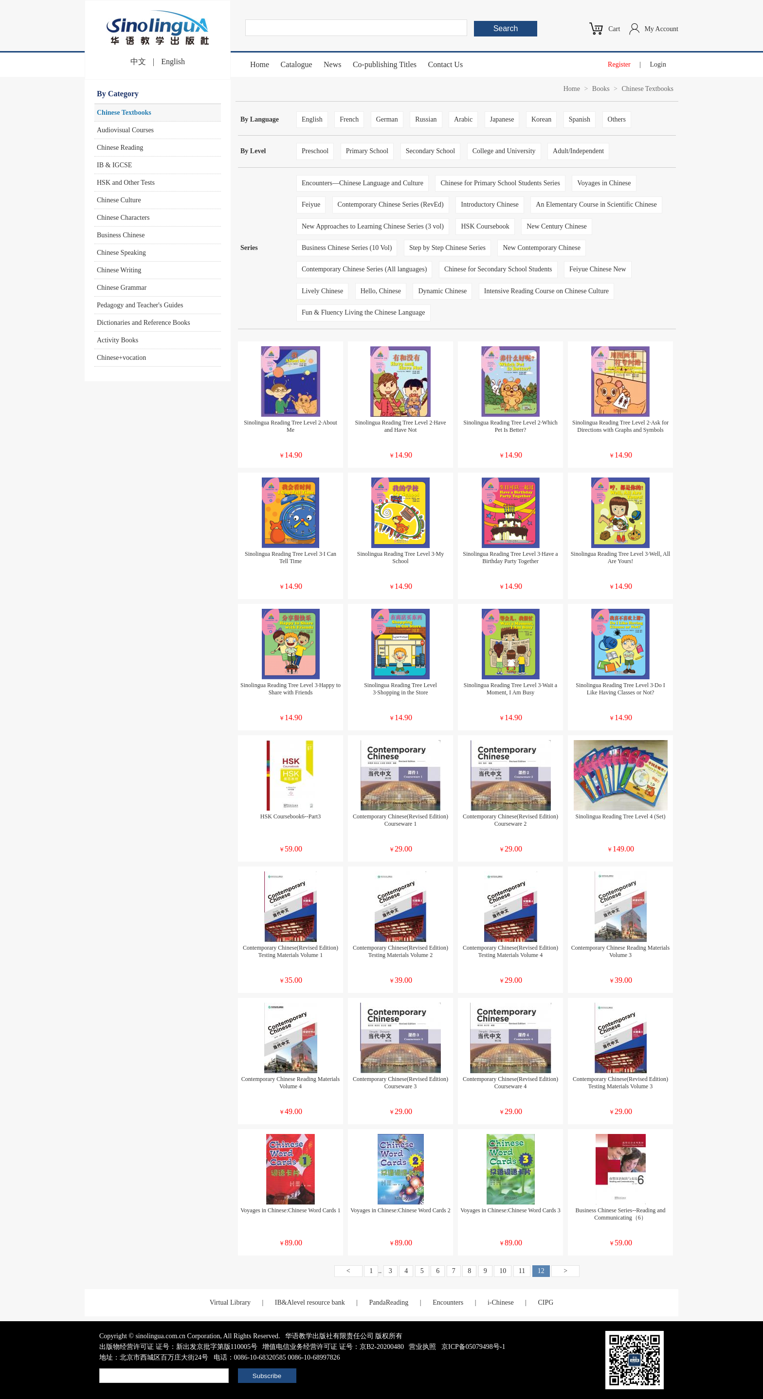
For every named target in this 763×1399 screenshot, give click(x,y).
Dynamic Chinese (442, 291)
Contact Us (445, 64)
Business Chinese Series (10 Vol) (347, 247)
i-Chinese (501, 1302)
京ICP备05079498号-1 (473, 1346)
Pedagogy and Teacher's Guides (140, 305)
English (173, 61)
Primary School (367, 151)
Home (259, 64)
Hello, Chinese (381, 291)
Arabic (463, 119)
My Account (661, 29)
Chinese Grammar (121, 287)
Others (617, 119)
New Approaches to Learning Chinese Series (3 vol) (373, 226)
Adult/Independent (578, 151)
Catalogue (296, 64)
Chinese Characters (123, 217)
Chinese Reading (120, 147)
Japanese (502, 119)
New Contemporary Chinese (541, 247)
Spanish (579, 119)
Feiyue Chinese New (597, 269)
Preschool (315, 151)
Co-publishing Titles (385, 64)
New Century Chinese (557, 226)
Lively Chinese (322, 291)
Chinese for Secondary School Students (498, 269)
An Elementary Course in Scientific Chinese (596, 204)
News (332, 64)
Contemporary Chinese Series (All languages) (364, 269)
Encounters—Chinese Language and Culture (362, 183)
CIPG (545, 1302)
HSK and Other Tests (126, 182)
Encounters (448, 1302)
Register (619, 64)
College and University (504, 151)
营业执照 (422, 1346)
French (349, 119)
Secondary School (430, 151)
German (387, 119)
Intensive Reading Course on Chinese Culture (546, 291)
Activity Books (117, 340)
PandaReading (388, 1302)
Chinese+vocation (121, 357)
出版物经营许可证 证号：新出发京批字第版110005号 (178, 1346)
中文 (138, 61)
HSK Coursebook (485, 226)
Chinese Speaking (121, 252)
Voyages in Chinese (604, 183)
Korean (541, 119)
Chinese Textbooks (124, 112)
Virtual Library (230, 1302)
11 (522, 1271)
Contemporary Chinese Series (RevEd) (391, 204)
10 (502, 1271)
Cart (614, 29)
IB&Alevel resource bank (310, 1302)
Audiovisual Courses (125, 130)
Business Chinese (121, 235)
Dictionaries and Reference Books (143, 322)
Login (658, 64)
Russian (425, 119)
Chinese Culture (119, 200)
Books (601, 88)
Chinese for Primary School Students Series (500, 183)
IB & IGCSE (114, 165)
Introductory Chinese (490, 204)
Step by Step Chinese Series (447, 247)
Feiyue (311, 204)
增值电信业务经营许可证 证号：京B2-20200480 (333, 1346)
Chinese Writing (119, 270)
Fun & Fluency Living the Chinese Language (363, 312)
